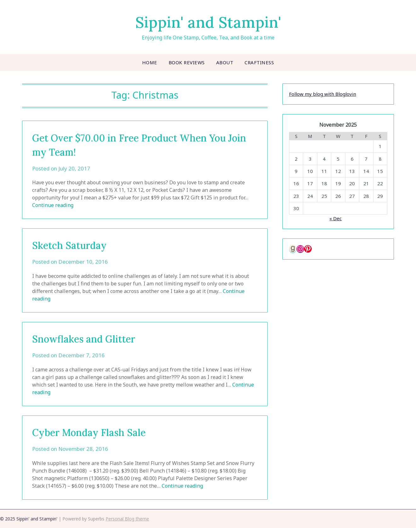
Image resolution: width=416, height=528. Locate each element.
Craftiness (259, 62)
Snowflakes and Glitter (83, 339)
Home (149, 62)
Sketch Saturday (69, 245)
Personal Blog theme (127, 519)
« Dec (335, 218)
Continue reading (52, 205)
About (225, 62)
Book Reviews (187, 62)
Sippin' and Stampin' (208, 22)
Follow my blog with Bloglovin (322, 94)
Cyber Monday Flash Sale (89, 433)
